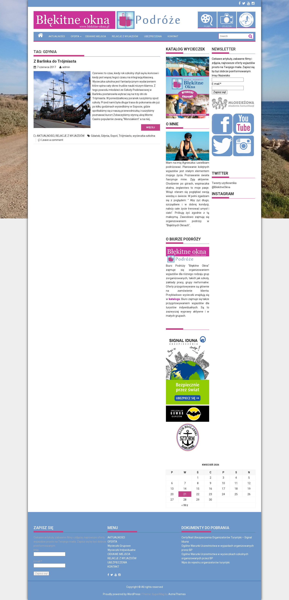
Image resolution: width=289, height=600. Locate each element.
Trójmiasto (125, 135)
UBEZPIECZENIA (153, 36)
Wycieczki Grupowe (119, 545)
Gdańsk (95, 135)
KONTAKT (173, 36)
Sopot (114, 135)
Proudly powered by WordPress (121, 593)
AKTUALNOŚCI (57, 36)
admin (64, 67)
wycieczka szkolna (144, 135)
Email (38, 561)
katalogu (174, 298)
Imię (36, 549)
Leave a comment (52, 139)
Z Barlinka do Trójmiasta (55, 61)
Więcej (150, 127)
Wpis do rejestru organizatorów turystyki (205, 562)
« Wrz (184, 505)
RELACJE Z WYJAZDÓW (125, 36)
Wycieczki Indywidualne (122, 549)
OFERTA (75, 36)
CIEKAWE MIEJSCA (95, 36)
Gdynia (105, 135)
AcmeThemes (177, 593)
